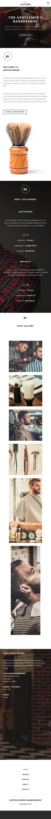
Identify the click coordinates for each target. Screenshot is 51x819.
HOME (25, 769)
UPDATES (25, 779)
